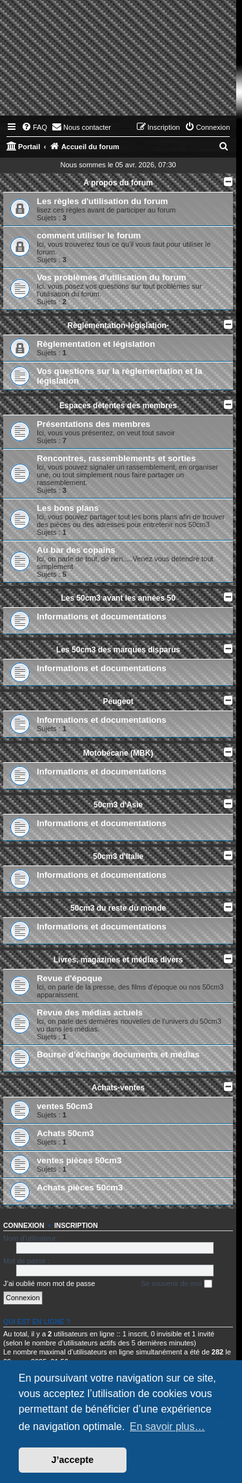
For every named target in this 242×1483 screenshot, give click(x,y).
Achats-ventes (118, 1087)
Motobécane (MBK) (118, 753)
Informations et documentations (101, 616)
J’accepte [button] (73, 1460)
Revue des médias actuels (90, 1012)
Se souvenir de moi (176, 1284)
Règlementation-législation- (117, 325)
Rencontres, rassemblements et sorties (116, 458)
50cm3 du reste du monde (118, 908)
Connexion (24, 1225)
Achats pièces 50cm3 (80, 1187)
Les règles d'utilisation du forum (102, 201)
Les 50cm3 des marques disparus (118, 649)
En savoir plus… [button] (167, 1426)
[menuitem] (34, 127)
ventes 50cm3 (65, 1106)
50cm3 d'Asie (118, 804)
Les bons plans (68, 508)
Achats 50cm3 (65, 1133)
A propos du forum (118, 182)
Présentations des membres (93, 424)
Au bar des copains (76, 550)
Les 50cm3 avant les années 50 (118, 598)
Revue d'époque (69, 978)
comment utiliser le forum (89, 235)
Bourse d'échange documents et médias (118, 1054)
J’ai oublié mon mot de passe (49, 1283)
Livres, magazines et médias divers (118, 959)
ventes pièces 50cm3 (79, 1160)
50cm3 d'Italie (118, 856)
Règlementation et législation (96, 344)
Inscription (76, 1225)
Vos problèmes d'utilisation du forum (112, 277)
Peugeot (118, 701)
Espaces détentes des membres (118, 405)
